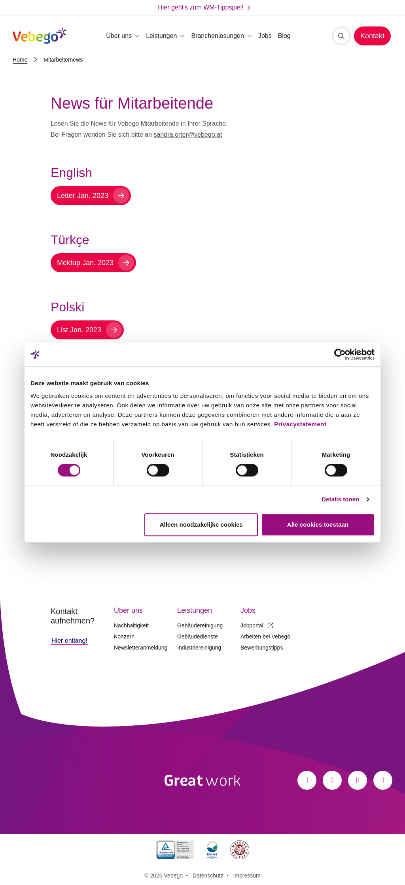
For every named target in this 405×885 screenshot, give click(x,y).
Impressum (246, 875)
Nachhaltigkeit (131, 625)
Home (20, 59)
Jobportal (256, 625)
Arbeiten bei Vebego (265, 636)
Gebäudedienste (197, 636)
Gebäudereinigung (200, 625)
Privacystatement (300, 424)
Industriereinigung (199, 647)
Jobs (265, 35)
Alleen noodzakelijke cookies (201, 524)
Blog (284, 35)
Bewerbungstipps (261, 647)
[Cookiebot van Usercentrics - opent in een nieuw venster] (340, 354)
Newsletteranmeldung (140, 647)
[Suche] (341, 35)
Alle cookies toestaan (318, 524)
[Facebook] (306, 780)
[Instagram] (332, 780)
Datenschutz (208, 875)
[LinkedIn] (357, 780)
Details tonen (340, 499)
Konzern (124, 636)
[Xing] (382, 780)
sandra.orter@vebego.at (188, 134)
